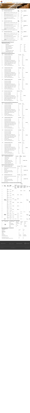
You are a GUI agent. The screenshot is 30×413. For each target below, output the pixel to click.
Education (23, 2)
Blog (10, 0)
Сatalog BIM (13, 2)
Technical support (27, 0)
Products (5, 2)
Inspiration (17, 2)
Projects (20, 2)
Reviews (12, 0)
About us (6, 0)
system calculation (9, 2)
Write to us (26, 0)
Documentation (25, 0)
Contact (8, 0)
